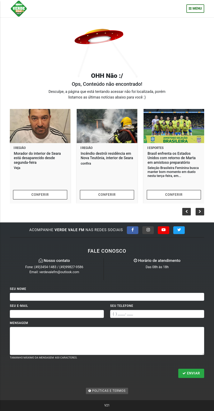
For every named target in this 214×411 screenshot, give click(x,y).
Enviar (191, 373)
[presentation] (41, 374)
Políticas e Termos (107, 391)
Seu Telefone (121, 306)
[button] (200, 211)
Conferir (40, 195)
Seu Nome (18, 289)
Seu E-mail (19, 306)
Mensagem (19, 323)
